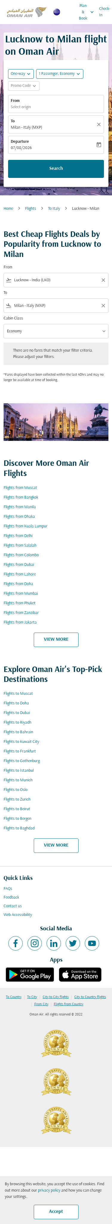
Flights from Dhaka (19, 516)
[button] (59, 74)
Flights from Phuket (20, 603)
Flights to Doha (16, 703)
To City (32, 997)
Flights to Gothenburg (22, 761)
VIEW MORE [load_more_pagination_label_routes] (56, 639)
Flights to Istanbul (19, 770)
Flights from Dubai (19, 565)
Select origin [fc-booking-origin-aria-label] (21, 107)
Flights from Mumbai (21, 593)
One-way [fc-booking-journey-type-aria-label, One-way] (18, 74)
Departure (20, 141)
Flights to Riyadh (17, 722)
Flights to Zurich (17, 799)
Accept (56, 1211)
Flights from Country (68, 1004)
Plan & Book (88, 12)
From (15, 101)
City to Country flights (90, 997)
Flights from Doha (18, 584)
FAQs (8, 889)
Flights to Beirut (17, 809)
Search (56, 168)
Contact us (13, 906)
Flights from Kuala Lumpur (25, 526)
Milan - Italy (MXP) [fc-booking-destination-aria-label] (26, 127)
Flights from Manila (20, 507)
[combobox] (56, 280)
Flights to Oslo (15, 790)
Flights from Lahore (20, 574)
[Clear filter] (103, 280)
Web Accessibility (18, 915)
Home (8, 208)
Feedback (11, 897)
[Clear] (100, 124)
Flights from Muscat (20, 488)
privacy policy (49, 1190)
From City (41, 1004)
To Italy (54, 208)
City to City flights (56, 997)
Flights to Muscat (18, 693)
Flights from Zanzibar (21, 613)
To (13, 121)
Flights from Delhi (18, 536)
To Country (14, 997)
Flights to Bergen (17, 819)
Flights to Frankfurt (20, 751)
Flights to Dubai (17, 713)
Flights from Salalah (20, 545)
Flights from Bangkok (21, 497)
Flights (30, 208)
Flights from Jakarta (20, 622)
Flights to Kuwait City (21, 742)
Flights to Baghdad (19, 828)
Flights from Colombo (21, 555)
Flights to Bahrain (18, 732)
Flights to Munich (18, 780)
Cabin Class (13, 318)
